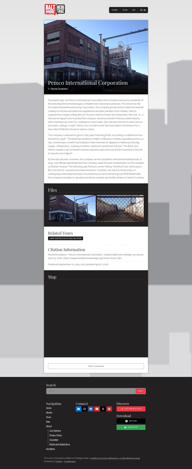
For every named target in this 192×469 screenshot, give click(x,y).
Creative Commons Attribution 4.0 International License (115, 458)
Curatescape (69, 461)
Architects (50, 449)
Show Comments (96, 366)
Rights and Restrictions (59, 444)
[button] (143, 10)
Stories (115, 10)
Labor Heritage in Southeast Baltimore (65, 238)
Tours (124, 10)
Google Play (131, 427)
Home (48, 408)
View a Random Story (131, 409)
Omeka (58, 461)
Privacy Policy (55, 435)
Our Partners (55, 431)
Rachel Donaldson (59, 89)
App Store (131, 421)
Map (133, 10)
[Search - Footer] (91, 391)
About (49, 426)
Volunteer (53, 440)
